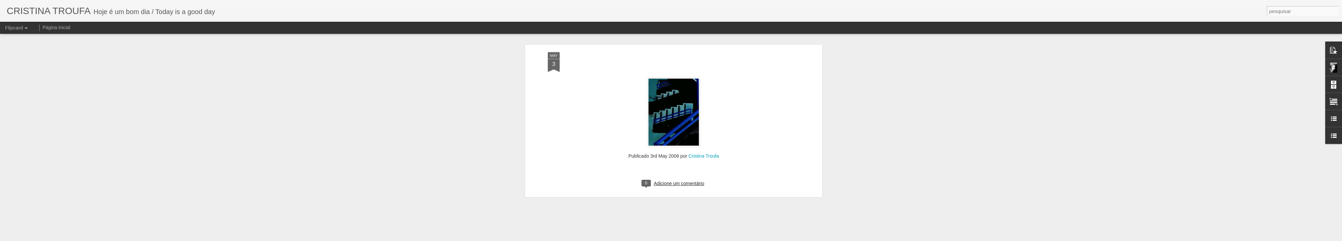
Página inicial (56, 27)
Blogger (701, 237)
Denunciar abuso (724, 237)
